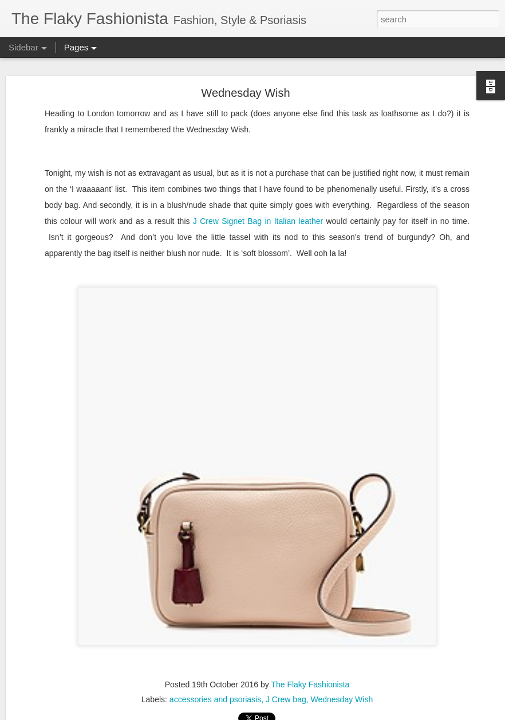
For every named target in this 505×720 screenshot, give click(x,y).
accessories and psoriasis (215, 699)
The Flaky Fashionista (310, 684)
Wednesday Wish (245, 92)
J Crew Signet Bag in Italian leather (259, 221)
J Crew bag (286, 699)
